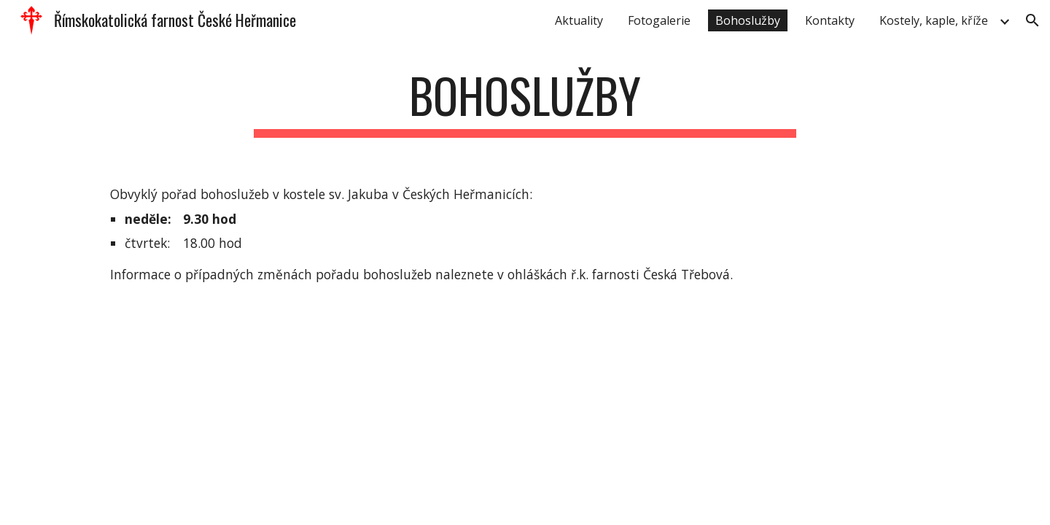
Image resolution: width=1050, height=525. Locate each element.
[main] (525, 102)
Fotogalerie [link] (659, 20)
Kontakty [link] (830, 20)
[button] (1032, 20)
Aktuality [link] (579, 20)
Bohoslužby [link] (747, 20)
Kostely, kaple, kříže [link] (933, 20)
